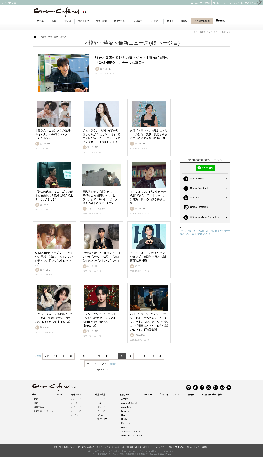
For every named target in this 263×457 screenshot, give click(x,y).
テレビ (67, 21)
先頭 (39, 356)
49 (152, 356)
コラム (76, 415)
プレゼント (154, 21)
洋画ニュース (40, 403)
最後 (112, 363)
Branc (220, 21)
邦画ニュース (40, 399)
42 (99, 356)
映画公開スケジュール (44, 411)
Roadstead (126, 423)
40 (84, 356)
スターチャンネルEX (130, 431)
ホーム (40, 21)
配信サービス (120, 21)
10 (55, 356)
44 (114, 356)
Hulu (123, 415)
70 (96, 363)
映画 (54, 21)
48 (145, 356)
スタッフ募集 (201, 447)
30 (71, 356)
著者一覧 (57, 447)
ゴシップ (77, 407)
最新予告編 (39, 407)
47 (137, 356)
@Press (190, 447)
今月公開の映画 (202, 21)
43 (107, 356)
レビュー (138, 21)
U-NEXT (125, 427)
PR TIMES (179, 447)
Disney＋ (125, 411)
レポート (77, 403)
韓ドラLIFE (102, 419)
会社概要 (143, 447)
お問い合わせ (69, 447)
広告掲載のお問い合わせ (88, 447)
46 (129, 356)
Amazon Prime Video (130, 403)
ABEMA (124, 399)
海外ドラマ (83, 21)
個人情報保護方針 (129, 447)
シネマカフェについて (110, 447)
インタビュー (79, 411)
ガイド (170, 21)
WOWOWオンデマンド (131, 435)
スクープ (77, 399)
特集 (220, 394)
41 (91, 356)
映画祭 (184, 21)
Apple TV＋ (126, 407)
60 (88, 363)
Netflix (124, 419)
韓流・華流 (101, 21)
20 (63, 356)
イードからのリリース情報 (161, 447)
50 (160, 356)
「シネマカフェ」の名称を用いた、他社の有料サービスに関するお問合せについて (205, 232)
